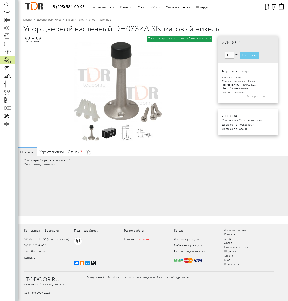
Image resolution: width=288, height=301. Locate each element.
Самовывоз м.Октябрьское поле (242, 121)
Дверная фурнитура (49, 20)
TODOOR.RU (43, 280)
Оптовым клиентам (178, 7)
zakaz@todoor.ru (34, 252)
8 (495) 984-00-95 (68, 7)
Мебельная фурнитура (188, 245)
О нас (141, 7)
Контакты (126, 7)
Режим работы (134, 230)
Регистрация (231, 264)
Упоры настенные (100, 20)
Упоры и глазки (75, 20)
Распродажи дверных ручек (191, 252)
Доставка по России (234, 129)
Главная (27, 20)
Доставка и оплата (102, 7)
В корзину (249, 55)
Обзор (155, 7)
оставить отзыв (32, 41)
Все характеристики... (260, 97)
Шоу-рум (202, 7)
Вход (227, 260)
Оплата (228, 256)
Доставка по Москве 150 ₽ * (239, 125)
